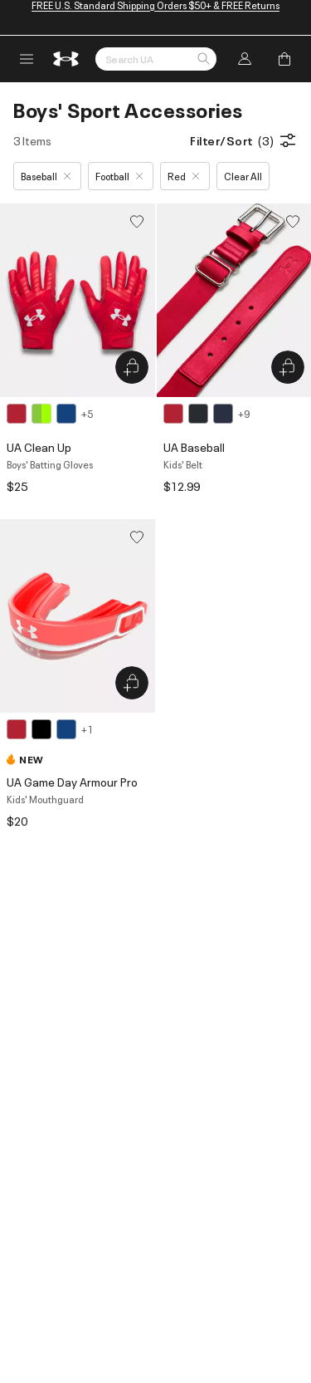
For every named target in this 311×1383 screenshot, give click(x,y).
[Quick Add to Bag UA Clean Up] (131, 367)
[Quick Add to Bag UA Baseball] (287, 367)
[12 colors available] (206, 414)
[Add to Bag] (284, 59)
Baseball (45, 176)
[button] (203, 59)
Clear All (243, 176)
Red (183, 176)
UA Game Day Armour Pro (72, 781)
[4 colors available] (50, 729)
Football (119, 176)
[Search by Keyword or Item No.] (155, 59)
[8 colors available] (50, 414)
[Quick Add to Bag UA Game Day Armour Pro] (131, 682)
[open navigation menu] (26, 59)
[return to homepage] (66, 59)
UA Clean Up (39, 446)
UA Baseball (194, 446)
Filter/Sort (244, 140)
